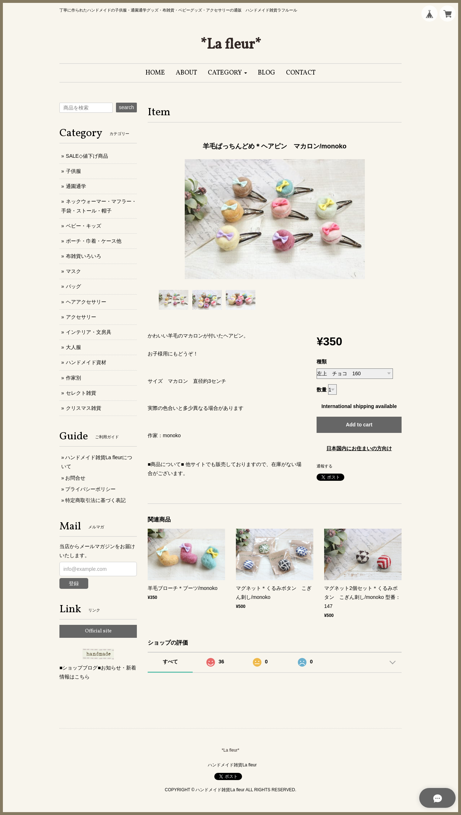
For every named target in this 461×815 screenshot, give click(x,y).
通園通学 (76, 186)
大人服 (73, 347)
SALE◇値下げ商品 (87, 156)
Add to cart (359, 424)
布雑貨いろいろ (83, 256)
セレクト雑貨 (81, 393)
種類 (322, 361)
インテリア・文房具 (88, 332)
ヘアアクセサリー (86, 302)
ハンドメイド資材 (86, 362)
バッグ (73, 286)
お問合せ (75, 478)
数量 (322, 390)
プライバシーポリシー (90, 489)
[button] (227, 73)
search (126, 107)
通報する (324, 466)
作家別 (73, 378)
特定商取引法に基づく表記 (95, 500)
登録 (74, 583)
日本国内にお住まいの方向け (359, 448)
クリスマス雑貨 (83, 408)
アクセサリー (81, 317)
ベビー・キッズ (83, 226)
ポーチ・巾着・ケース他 (93, 241)
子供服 (73, 171)
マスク (73, 271)
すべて (170, 661)
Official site (98, 631)
